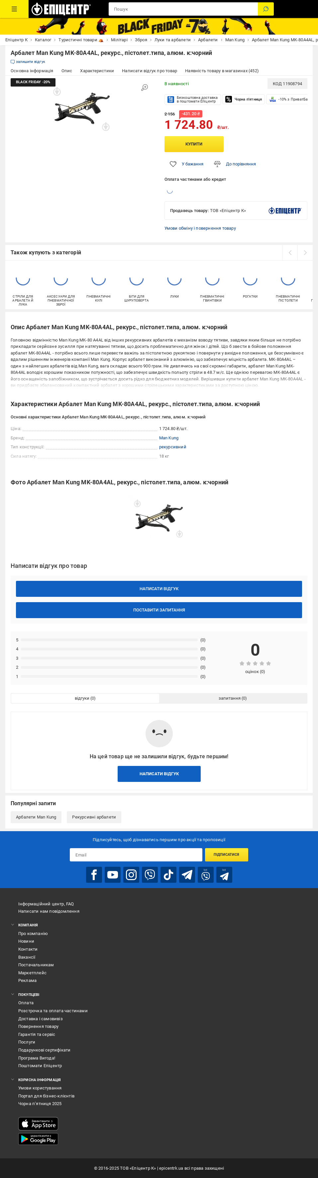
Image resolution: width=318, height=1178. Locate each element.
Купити (193, 143)
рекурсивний (172, 446)
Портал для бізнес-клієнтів (46, 1095)
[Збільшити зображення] (144, 87)
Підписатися (226, 854)
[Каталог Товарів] (14, 9)
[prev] (289, 252)
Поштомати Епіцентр (40, 1065)
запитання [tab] (230, 698)
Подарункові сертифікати (44, 1050)
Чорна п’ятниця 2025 (40, 1103)
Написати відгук (159, 588)
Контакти (28, 949)
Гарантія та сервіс (36, 1034)
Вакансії (27, 957)
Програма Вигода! (36, 1058)
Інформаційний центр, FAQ (46, 903)
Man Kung (169, 437)
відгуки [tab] (82, 698)
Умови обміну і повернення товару (200, 228)
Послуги (26, 1042)
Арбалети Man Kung (36, 817)
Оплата (26, 1002)
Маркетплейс (32, 972)
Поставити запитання (159, 609)
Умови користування (40, 1087)
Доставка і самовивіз (40, 1018)
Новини (26, 941)
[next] (305, 252)
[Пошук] (266, 9)
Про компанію (33, 933)
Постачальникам (36, 964)
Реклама (27, 980)
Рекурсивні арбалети (94, 817)
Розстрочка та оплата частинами (53, 1010)
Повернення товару (38, 1026)
